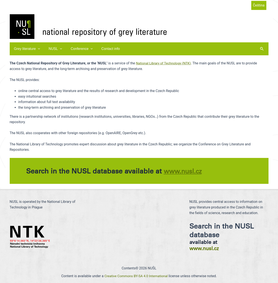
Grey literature (26, 48)
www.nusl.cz (184, 171)
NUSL (52, 48)
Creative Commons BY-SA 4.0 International (136, 276)
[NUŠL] (88, 26)
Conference (77, 48)
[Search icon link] (262, 49)
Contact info (104, 49)
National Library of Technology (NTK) (164, 63)
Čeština (259, 5)
